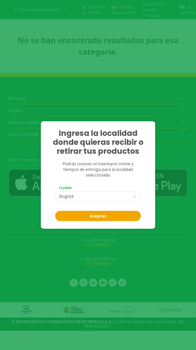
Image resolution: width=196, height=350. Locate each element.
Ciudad (65, 187)
